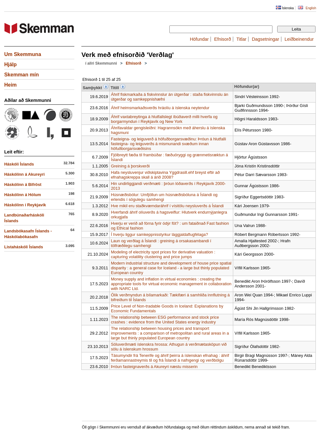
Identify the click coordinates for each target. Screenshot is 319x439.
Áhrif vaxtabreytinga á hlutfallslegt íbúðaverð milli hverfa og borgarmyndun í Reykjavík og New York (164, 119)
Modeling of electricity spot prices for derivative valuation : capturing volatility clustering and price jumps (163, 254)
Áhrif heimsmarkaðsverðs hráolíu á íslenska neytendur (160, 107)
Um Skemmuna (22, 54)
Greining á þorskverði (130, 166)
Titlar (241, 39)
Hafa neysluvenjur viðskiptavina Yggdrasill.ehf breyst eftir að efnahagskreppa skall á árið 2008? (165, 175)
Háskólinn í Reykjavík (25, 204)
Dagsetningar (265, 39)
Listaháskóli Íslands (23, 246)
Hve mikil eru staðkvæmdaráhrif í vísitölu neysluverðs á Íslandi (167, 205)
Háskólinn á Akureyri (24, 174)
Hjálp (10, 64)
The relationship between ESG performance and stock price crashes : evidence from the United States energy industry (165, 319)
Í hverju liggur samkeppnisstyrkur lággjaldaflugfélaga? (159, 234)
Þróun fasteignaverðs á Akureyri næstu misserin (154, 366)
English (311, 8)
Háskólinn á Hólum (22, 194)
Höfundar (199, 39)
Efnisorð (222, 39)
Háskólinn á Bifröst (22, 184)
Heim (10, 85)
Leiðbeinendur (299, 39)
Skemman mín (21, 74)
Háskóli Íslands (19, 164)
